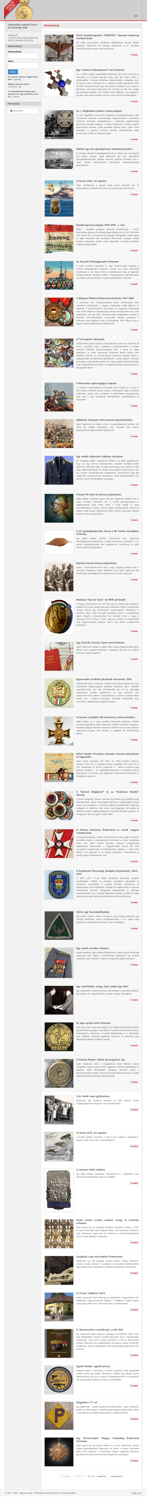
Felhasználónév (15, 52)
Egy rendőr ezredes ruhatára (92, 948)
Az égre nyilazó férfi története (93, 1023)
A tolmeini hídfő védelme (90, 1170)
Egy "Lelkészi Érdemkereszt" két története (100, 70)
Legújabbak (66, 1476)
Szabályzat (13, 35)
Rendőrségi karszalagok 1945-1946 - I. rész (100, 225)
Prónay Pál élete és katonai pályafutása (98, 494)
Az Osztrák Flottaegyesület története (97, 262)
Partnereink (16, 111)
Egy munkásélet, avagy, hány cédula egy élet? (102, 986)
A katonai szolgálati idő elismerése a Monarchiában (105, 717)
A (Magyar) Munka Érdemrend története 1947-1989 (105, 298)
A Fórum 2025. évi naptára (91, 1133)
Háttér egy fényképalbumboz (93, 912)
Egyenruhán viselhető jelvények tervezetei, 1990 (104, 679)
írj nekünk (14, 97)
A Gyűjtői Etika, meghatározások (23, 38)
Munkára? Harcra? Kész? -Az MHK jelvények (101, 600)
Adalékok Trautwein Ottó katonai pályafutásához (104, 420)
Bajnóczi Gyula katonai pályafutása (96, 563)
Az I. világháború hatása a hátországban (99, 111)
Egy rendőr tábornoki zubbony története (99, 456)
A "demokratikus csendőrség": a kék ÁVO (99, 1330)
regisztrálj (16, 79)
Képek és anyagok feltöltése (20, 40)
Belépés (13, 72)
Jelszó (10, 61)
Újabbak (79, 1476)
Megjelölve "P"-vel (86, 1402)
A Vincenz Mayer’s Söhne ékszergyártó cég (100, 1060)
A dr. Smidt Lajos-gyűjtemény (93, 1096)
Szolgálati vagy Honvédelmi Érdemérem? (99, 1257)
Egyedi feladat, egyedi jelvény (93, 1366)
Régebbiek (101, 1476)
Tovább (134, 55)
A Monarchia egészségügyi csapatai (96, 383)
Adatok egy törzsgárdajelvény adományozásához (104, 149)
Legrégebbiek (116, 1476)
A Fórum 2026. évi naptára (91, 181)
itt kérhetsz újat (14, 87)
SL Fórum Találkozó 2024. (91, 1293)
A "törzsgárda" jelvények (90, 339)
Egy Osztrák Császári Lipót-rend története (100, 643)
